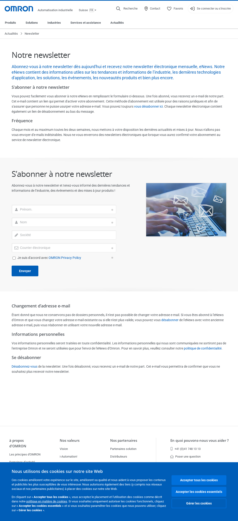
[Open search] (127, 8)
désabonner (169, 320)
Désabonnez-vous (24, 366)
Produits (10, 22)
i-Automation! (68, 456)
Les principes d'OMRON (24, 454)
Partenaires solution (123, 449)
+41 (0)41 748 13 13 (185, 449)
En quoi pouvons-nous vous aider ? (199, 440)
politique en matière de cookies (46, 501)
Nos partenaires (123, 440)
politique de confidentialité (202, 348)
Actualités (117, 22)
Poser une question (185, 456)
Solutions (32, 22)
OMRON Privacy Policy (65, 258)
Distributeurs (118, 456)
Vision (64, 449)
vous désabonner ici (148, 106)
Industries (54, 22)
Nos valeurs (69, 440)
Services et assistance (85, 22)
